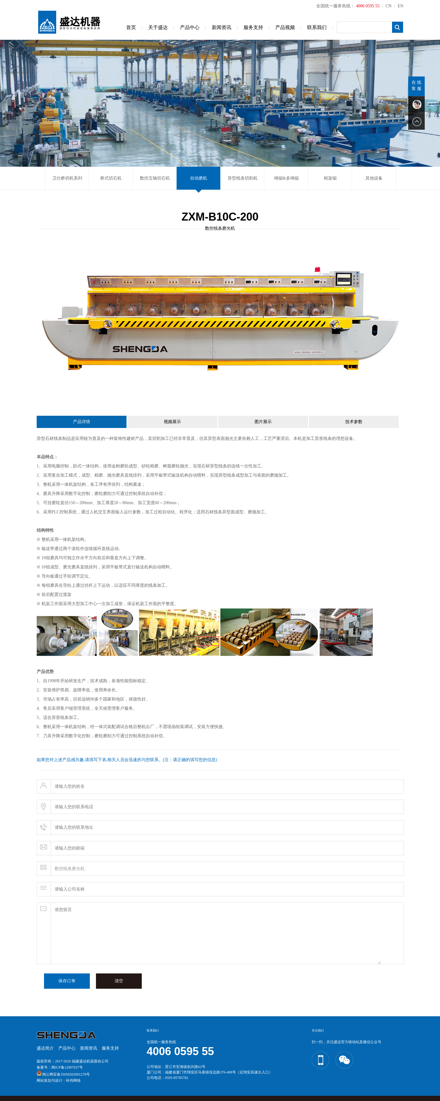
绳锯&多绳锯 (286, 178)
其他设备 (374, 178)
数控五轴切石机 (155, 178)
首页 (131, 27)
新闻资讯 (221, 27)
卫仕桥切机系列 (67, 178)
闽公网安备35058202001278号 (66, 1074)
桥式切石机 (111, 178)
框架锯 (330, 178)
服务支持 (253, 27)
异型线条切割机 (243, 178)
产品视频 (285, 27)
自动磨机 (198, 178)
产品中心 (190, 27)
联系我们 (317, 27)
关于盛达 (158, 27)
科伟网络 (73, 1080)
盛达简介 (45, 1048)
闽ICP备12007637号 (67, 1067)
